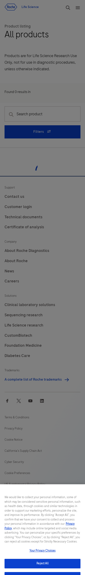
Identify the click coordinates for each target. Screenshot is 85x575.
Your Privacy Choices (42, 554)
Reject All (42, 567)
